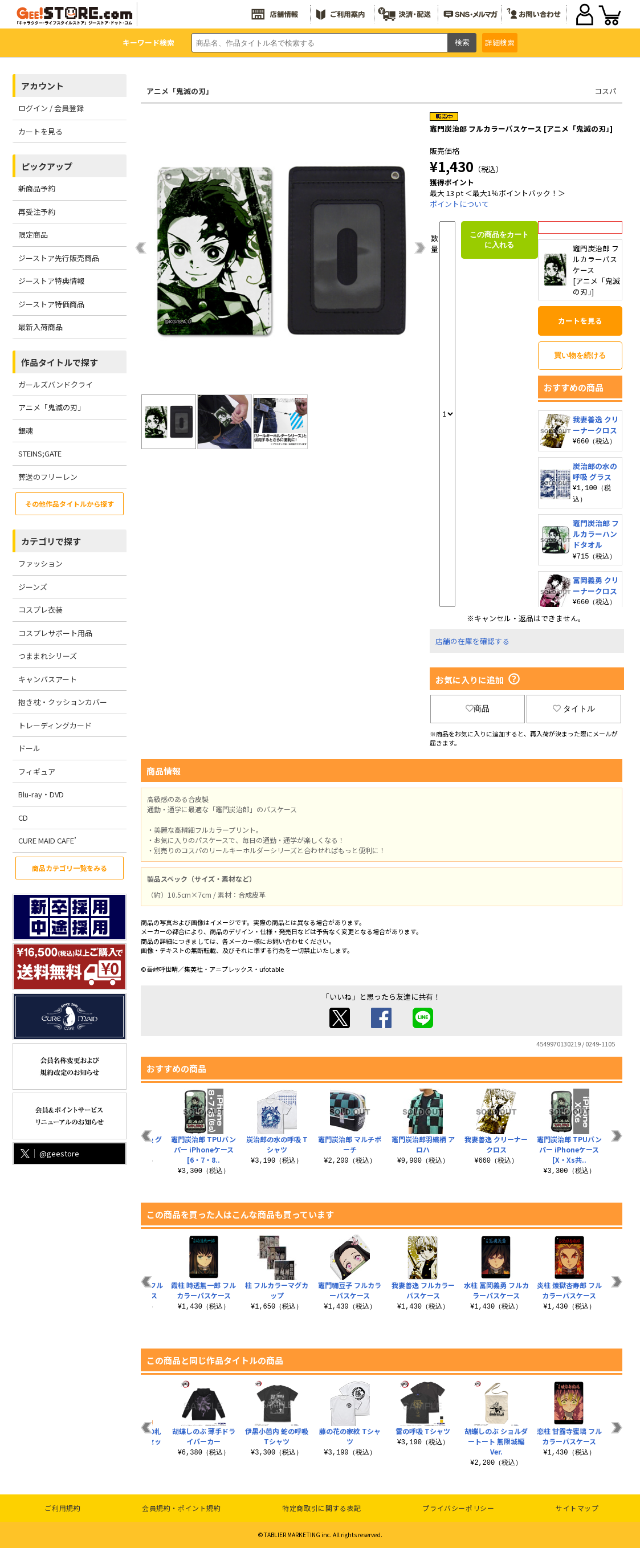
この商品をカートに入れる (499, 239)
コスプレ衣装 (40, 609)
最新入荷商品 (40, 326)
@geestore (48, 1153)
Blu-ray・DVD (41, 794)
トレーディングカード (55, 725)
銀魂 (25, 430)
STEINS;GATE (40, 453)
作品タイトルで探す (59, 362)
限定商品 (33, 234)
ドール (29, 748)
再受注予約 (36, 211)
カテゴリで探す (51, 541)
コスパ (605, 90)
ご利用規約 (62, 1508)
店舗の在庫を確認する (472, 641)
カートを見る (40, 131)
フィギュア (36, 771)
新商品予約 (36, 188)
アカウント (42, 86)
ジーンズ (32, 586)
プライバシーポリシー (458, 1508)
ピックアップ (46, 166)
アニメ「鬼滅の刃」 (51, 407)
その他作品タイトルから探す (69, 503)
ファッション (40, 563)
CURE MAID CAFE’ (47, 840)
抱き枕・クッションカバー (62, 701)
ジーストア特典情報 (51, 280)
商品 (478, 708)
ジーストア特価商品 (51, 304)
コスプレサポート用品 (55, 633)
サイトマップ (577, 1508)
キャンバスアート (47, 679)
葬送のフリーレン (48, 476)
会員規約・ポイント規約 (181, 1508)
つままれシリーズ (47, 655)
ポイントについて (459, 203)
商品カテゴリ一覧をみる (69, 868)
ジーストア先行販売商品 (58, 257)
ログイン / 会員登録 (51, 108)
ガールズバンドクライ (55, 384)
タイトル (574, 708)
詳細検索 (500, 42)
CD (23, 817)
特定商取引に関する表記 (321, 1508)
